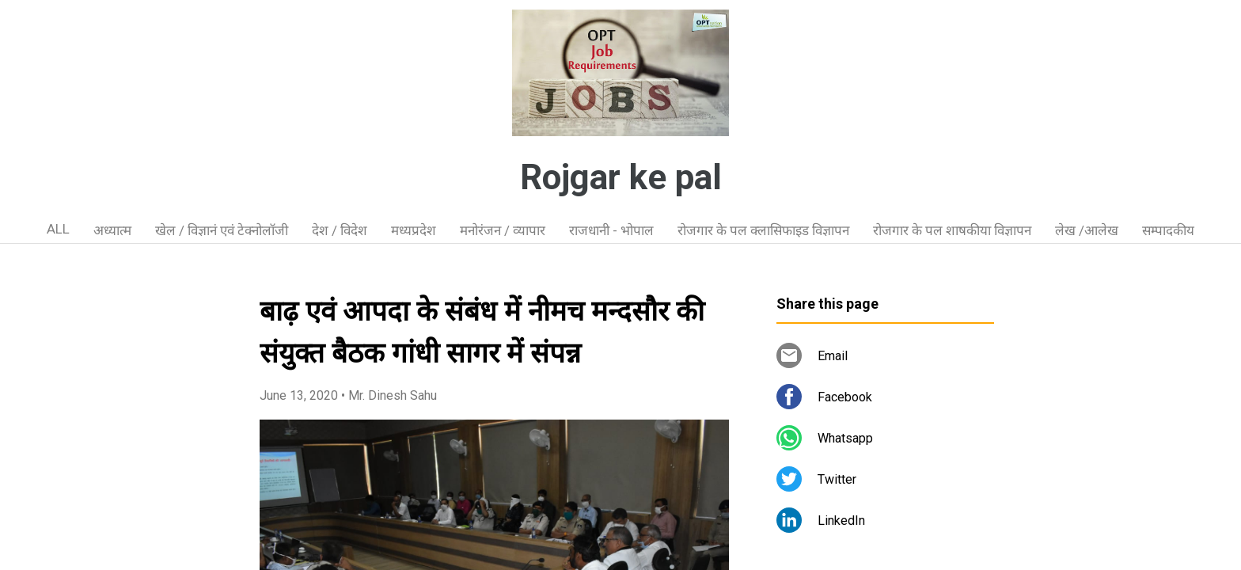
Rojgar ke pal (621, 177)
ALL (58, 229)
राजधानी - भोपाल (611, 230)
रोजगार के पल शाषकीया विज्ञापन (952, 230)
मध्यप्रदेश (413, 230)
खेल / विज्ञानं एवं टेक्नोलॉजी (221, 230)
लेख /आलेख (1086, 230)
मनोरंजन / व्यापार (502, 230)
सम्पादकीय (1168, 230)
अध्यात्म (112, 230)
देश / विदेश (339, 230)
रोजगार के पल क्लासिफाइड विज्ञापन (763, 230)
